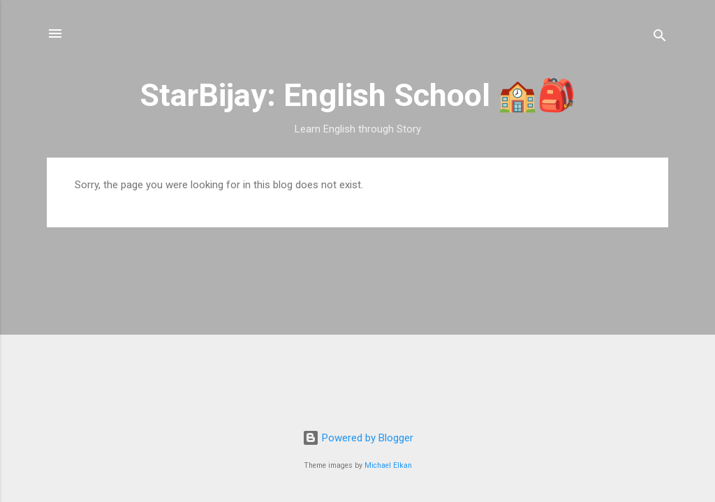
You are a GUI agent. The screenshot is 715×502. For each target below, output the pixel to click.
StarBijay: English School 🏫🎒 (358, 95)
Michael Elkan (388, 465)
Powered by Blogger (357, 438)
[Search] (659, 38)
